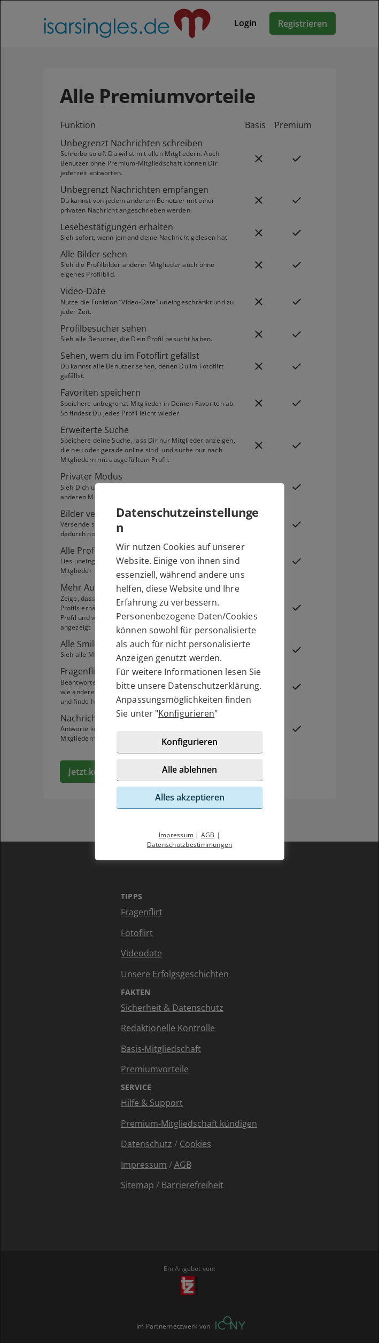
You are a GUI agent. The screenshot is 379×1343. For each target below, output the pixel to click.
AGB (208, 834)
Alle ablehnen (189, 769)
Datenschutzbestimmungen (190, 844)
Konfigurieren (186, 713)
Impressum (176, 834)
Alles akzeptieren (190, 797)
